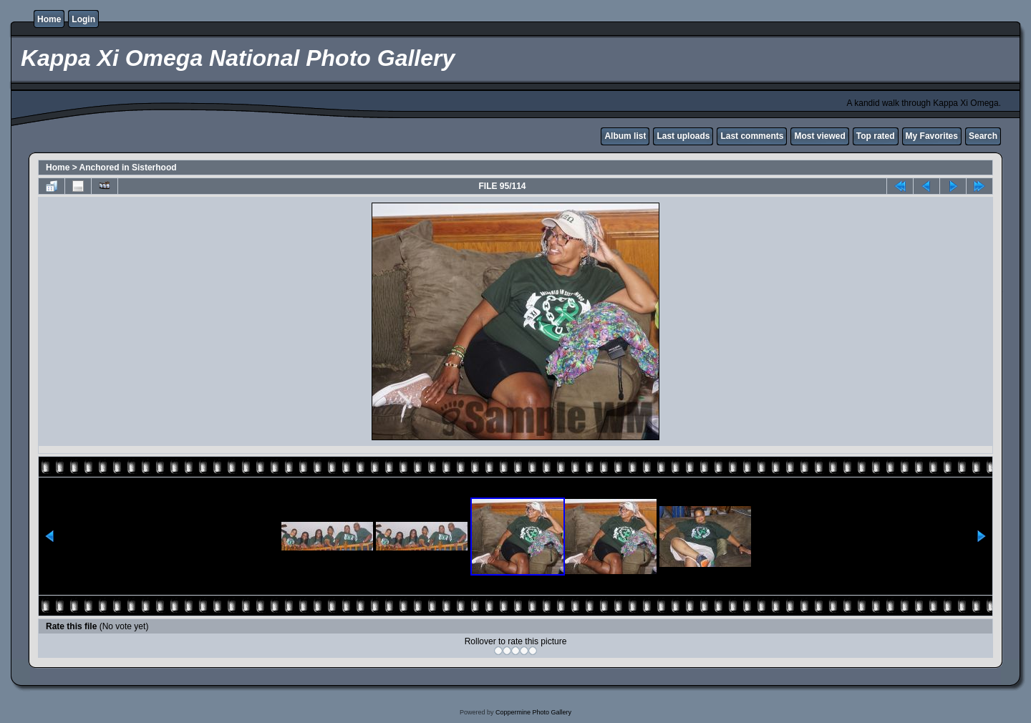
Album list (625, 136)
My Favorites (932, 136)
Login (83, 19)
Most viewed (819, 136)
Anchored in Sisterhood (128, 167)
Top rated (875, 136)
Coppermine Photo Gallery (533, 712)
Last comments (751, 136)
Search (983, 136)
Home (49, 19)
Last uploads (683, 136)
